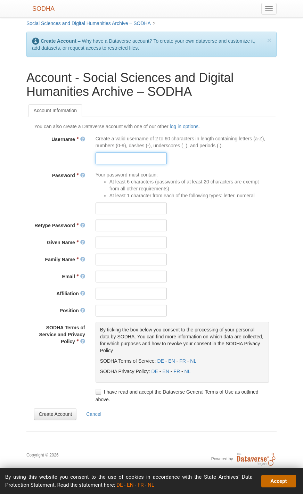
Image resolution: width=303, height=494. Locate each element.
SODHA (43, 8)
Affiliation (70, 293)
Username (68, 139)
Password (68, 175)
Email (73, 276)
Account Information (55, 110)
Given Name (66, 242)
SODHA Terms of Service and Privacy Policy (62, 334)
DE (160, 361)
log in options (184, 126)
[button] (55, 414)
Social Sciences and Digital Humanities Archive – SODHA (88, 23)
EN (171, 361)
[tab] (55, 110)
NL (193, 361)
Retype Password (59, 225)
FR (182, 361)
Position (72, 310)
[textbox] (131, 158)
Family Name (65, 259)
